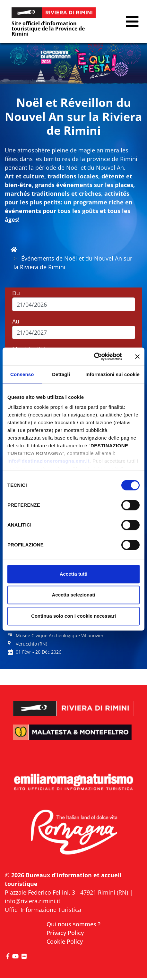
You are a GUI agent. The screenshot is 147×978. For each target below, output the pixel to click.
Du (16, 293)
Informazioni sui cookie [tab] (112, 374)
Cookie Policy (65, 941)
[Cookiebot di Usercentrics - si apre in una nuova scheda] (93, 356)
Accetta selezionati (73, 594)
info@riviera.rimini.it (32, 901)
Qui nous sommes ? (73, 924)
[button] (132, 21)
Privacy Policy (65, 933)
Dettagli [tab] (61, 374)
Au (15, 321)
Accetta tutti (74, 574)
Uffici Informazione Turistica (43, 910)
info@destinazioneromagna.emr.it (48, 461)
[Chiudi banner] (137, 356)
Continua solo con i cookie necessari (73, 616)
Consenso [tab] (22, 374)
